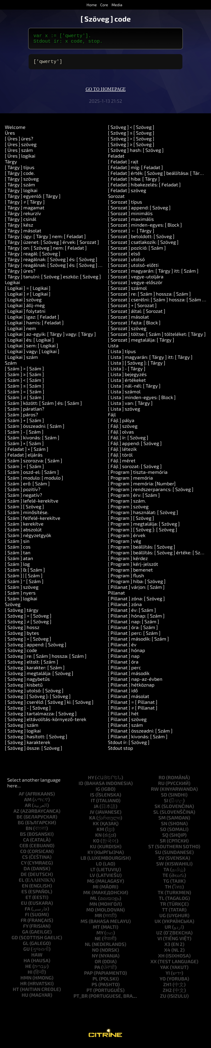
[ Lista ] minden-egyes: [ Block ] (142, 400)
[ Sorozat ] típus (125, 204)
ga (25, 934)
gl (26, 946)
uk (158, 924)
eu (24, 906)
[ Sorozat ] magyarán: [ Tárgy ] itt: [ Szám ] (153, 273)
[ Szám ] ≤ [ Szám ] (24, 388)
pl (95, 981)
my (99, 935)
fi (27, 917)
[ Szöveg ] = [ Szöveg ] (28, 618)
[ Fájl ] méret (122, 463)
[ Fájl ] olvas (121, 434)
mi (96, 889)
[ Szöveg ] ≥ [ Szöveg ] (131, 147)
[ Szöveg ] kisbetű (24, 687)
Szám (11, 365)
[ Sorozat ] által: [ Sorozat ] (136, 314)
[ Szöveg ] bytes (22, 636)
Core (104, 4)
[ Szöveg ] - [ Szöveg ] (28, 710)
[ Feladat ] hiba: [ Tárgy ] (134, 181)
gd (15, 940)
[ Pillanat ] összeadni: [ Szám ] (140, 733)
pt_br (81, 999)
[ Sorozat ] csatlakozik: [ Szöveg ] (143, 245)
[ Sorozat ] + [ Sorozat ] (132, 308)
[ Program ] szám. (127, 503)
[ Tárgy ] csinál (20, 222)
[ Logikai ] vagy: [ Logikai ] (32, 354)
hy (91, 780)
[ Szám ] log (17, 567)
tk (161, 895)
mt (96, 930)
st (151, 849)
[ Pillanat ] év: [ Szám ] (132, 613)
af (22, 796)
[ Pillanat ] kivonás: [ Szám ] (138, 739)
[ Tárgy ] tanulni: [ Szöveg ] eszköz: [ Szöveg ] (53, 279)
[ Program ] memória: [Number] (142, 486)
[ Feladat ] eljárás (24, 457)
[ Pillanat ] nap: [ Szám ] (133, 624)
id (81, 786)
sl (156, 815)
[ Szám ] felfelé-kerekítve (32, 521)
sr (163, 843)
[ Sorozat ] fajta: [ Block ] (134, 325)
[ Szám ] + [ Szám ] (24, 423)
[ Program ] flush (126, 578)
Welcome (15, 130)
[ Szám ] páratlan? (24, 411)
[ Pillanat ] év (122, 647)
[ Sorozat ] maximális (131, 222)
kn (98, 838)
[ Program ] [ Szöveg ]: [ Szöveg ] (142, 532)
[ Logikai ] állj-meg (25, 308)
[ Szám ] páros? (21, 417)
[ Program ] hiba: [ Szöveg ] (137, 584)
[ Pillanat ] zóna (125, 607)
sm (162, 820)
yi (168, 976)
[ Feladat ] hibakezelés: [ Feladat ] (144, 187)
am (27, 802)
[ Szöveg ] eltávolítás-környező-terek (45, 722)
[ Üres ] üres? (19, 141)
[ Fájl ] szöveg (122, 429)
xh (161, 958)
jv (92, 815)
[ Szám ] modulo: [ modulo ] (34, 480)
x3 (167, 947)
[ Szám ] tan (18, 555)
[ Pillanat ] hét (123, 716)
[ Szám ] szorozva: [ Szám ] (33, 463)
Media (117, 4)
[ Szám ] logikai (21, 601)
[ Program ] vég (124, 544)
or (98, 964)
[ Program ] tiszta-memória (138, 475)
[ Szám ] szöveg (21, 590)
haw (37, 957)
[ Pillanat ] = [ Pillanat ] (132, 705)
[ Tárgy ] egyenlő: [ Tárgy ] (33, 199)
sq (165, 838)
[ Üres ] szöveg (21, 147)
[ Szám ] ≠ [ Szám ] (24, 400)
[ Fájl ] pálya (121, 423)
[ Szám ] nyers (20, 595)
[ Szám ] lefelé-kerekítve (31, 503)
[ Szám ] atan (19, 561)
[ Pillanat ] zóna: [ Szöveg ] (136, 601)
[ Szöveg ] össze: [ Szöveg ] (33, 751)
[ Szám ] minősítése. (27, 515)
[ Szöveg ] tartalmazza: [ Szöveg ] (41, 716)
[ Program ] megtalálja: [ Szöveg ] (144, 526)
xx (153, 964)
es (24, 894)
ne (98, 941)
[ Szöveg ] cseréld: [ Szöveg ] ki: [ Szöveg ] (49, 705)
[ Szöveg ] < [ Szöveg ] (131, 130)
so (163, 832)
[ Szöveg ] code (21, 653)
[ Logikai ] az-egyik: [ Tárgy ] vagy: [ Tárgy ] (50, 337)
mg (90, 884)
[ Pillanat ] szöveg (127, 722)
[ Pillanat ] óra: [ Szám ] (133, 630)
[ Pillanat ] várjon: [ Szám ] (136, 590)
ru (161, 786)
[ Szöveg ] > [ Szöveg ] (131, 141)
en (25, 888)
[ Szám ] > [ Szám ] (24, 371)
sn (164, 826)
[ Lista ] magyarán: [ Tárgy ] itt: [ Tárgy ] (150, 360)
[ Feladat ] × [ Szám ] (26, 452)
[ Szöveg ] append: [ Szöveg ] (35, 647)
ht (16, 992)
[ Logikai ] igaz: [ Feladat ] (32, 319)
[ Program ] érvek (126, 538)
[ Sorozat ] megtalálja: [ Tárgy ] (141, 342)
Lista (113, 348)
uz (159, 935)
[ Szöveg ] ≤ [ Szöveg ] (131, 135)
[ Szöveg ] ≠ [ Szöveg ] (28, 624)
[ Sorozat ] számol (127, 291)
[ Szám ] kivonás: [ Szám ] (32, 440)
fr (23, 923)
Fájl (112, 417)
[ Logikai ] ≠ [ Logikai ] (27, 296)
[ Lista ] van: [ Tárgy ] (130, 406)
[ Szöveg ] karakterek (27, 745)
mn (93, 907)
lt (92, 872)
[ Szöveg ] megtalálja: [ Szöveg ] (39, 676)
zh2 (167, 993)
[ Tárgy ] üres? (20, 273)
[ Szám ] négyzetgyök (28, 538)
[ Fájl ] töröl (120, 457)
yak (164, 970)
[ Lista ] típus (122, 354)
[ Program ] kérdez (128, 561)
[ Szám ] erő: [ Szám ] (27, 486)
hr (23, 986)
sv (161, 861)
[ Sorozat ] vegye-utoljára (135, 279)
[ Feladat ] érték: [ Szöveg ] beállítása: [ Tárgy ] (158, 176)
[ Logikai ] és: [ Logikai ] (29, 342)
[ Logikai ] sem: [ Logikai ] (31, 348)
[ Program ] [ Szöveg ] (131, 521)
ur (168, 930)
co (23, 854)
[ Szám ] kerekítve (24, 526)
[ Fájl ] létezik (122, 452)
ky (90, 855)
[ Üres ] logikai (20, 158)
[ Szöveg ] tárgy (21, 613)
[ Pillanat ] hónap (126, 653)
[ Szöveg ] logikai (23, 733)
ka (92, 820)
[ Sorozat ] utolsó (126, 262)
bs (23, 837)
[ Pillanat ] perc (124, 670)
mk (87, 895)
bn (29, 831)
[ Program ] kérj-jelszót (133, 567)
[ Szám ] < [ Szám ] (24, 383)
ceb (23, 848)
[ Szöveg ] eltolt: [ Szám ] (31, 664)
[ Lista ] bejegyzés (127, 377)
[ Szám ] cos (18, 549)
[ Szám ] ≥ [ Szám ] (24, 377)
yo (163, 981)
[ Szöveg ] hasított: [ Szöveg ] (36, 739)
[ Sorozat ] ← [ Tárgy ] (131, 233)
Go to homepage (106, 92)
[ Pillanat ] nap (124, 659)
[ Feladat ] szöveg (127, 193)
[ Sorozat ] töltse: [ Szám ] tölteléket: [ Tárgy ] (157, 337)
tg (166, 884)
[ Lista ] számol (124, 394)
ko (96, 843)
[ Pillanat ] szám (125, 728)
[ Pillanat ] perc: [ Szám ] (134, 636)
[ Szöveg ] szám (21, 728)
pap (88, 976)
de (24, 877)
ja (96, 809)
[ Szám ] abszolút (23, 532)
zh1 (167, 987)
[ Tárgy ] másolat (23, 233)
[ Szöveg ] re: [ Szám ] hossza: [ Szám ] (46, 659)
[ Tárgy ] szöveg (22, 181)
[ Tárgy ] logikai (21, 193)
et (28, 900)
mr (98, 918)
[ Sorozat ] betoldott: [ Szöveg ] (141, 239)
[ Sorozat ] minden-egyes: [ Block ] (145, 227)
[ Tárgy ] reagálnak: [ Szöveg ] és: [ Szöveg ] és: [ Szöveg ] (65, 268)
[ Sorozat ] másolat (128, 319)
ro (162, 780)
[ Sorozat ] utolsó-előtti (133, 268)
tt (165, 912)
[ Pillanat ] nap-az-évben (135, 682)
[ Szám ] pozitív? (22, 492)
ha (27, 963)
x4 (167, 953)
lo (99, 866)
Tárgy (11, 164)
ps (94, 987)
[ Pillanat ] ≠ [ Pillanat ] (132, 710)
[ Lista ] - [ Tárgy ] (126, 371)
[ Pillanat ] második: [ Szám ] (138, 641)
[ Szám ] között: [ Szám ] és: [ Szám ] (43, 406)
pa (97, 970)
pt (89, 993)
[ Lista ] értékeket (127, 383)
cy (23, 865)
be (20, 819)
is (92, 797)
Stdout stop (120, 751)
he (28, 969)
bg (21, 825)
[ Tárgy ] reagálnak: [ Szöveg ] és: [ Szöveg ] (51, 262)
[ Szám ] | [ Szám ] (24, 578)
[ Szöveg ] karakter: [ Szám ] (35, 670)
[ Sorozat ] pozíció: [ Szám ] (137, 250)
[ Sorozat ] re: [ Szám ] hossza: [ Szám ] (149, 296)
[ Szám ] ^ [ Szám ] (24, 584)
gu (26, 952)
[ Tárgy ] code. (20, 176)
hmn (25, 980)
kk (96, 826)
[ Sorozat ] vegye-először (135, 285)
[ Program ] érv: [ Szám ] (134, 498)
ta (166, 872)
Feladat (116, 158)
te (165, 878)
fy (25, 929)
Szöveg (12, 607)
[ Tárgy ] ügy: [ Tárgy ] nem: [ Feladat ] (45, 239)
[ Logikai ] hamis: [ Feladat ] (34, 325)
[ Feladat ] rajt (123, 164)
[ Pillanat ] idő (123, 693)
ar (28, 808)
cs (25, 860)
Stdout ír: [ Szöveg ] (128, 745)
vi (159, 941)
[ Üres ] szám (19, 153)
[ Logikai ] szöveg (23, 302)
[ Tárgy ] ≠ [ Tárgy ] (25, 204)
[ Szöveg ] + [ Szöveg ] (28, 641)
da (27, 871)
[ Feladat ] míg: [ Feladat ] (135, 170)
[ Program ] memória (130, 480)
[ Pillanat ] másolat (128, 699)
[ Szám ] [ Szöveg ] (24, 509)
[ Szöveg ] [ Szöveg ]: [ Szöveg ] (38, 699)
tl (161, 901)
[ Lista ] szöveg (124, 411)
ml (93, 901)
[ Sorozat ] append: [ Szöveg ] (139, 210)
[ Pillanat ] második (128, 676)
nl (88, 947)
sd (164, 797)
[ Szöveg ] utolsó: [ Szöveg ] (34, 693)
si (166, 803)
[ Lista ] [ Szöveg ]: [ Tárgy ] (136, 365)
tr (163, 907)
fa (27, 911)
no (95, 953)
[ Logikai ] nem (20, 331)
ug (162, 918)
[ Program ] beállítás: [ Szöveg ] (141, 549)
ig (98, 792)
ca (26, 842)
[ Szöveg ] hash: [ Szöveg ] (136, 153)
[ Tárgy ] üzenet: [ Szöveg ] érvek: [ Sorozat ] (52, 245)
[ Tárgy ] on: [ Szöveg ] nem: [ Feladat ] (46, 250)
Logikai (12, 285)
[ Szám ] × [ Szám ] (24, 446)
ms (84, 924)
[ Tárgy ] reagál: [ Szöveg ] (32, 256)
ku (93, 849)
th (168, 889)
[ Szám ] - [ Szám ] (24, 434)
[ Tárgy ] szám (20, 187)
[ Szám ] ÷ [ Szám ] (24, 469)
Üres (10, 135)
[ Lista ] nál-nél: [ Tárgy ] (134, 388)
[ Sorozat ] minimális (130, 216)
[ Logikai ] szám (21, 360)
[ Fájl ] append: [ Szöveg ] (135, 446)
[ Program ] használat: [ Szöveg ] (143, 515)
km (100, 832)
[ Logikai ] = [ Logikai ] (27, 291)
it (93, 803)
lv (92, 878)
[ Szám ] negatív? (23, 498)
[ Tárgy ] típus (19, 170)
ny (95, 958)
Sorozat (116, 199)
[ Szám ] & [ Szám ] (25, 572)
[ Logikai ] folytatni (25, 314)
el (21, 883)
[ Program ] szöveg (128, 509)
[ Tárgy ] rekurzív (23, 216)
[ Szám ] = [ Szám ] (24, 394)
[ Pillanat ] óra (123, 664)
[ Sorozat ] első (124, 256)
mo (90, 912)
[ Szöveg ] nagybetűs (27, 682)
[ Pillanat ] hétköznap (131, 687)
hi (30, 975)
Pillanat (116, 595)
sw (160, 866)
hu (25, 998)
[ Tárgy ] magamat (24, 210)
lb (83, 861)
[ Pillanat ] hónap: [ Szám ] (136, 618)
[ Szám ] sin (17, 544)
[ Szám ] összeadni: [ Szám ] (34, 429)
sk (158, 809)
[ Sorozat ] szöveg (127, 331)
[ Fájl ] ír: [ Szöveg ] (128, 440)
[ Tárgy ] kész (19, 227)
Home (92, 4)
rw (155, 792)
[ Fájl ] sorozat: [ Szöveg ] (135, 469)
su (158, 855)
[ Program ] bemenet (130, 572)
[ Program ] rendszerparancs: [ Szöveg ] (150, 492)
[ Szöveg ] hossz (22, 630)
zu (163, 999)
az (16, 814)
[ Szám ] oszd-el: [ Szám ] (32, 475)
